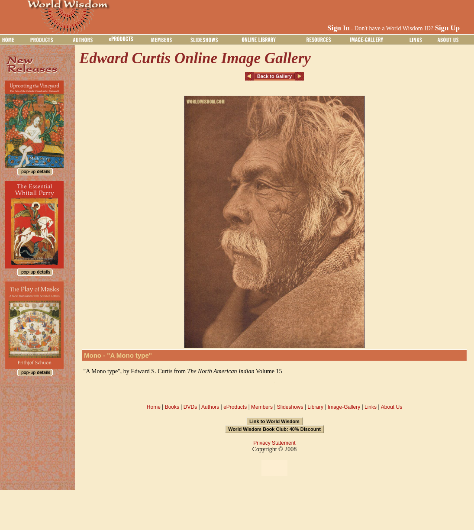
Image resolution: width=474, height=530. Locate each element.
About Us (391, 407)
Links (370, 407)
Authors (210, 407)
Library (315, 407)
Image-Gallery (344, 407)
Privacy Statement (274, 443)
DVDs (190, 407)
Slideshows (290, 407)
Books (172, 407)
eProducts (235, 407)
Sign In (338, 28)
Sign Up (447, 28)
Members (262, 407)
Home (154, 407)
